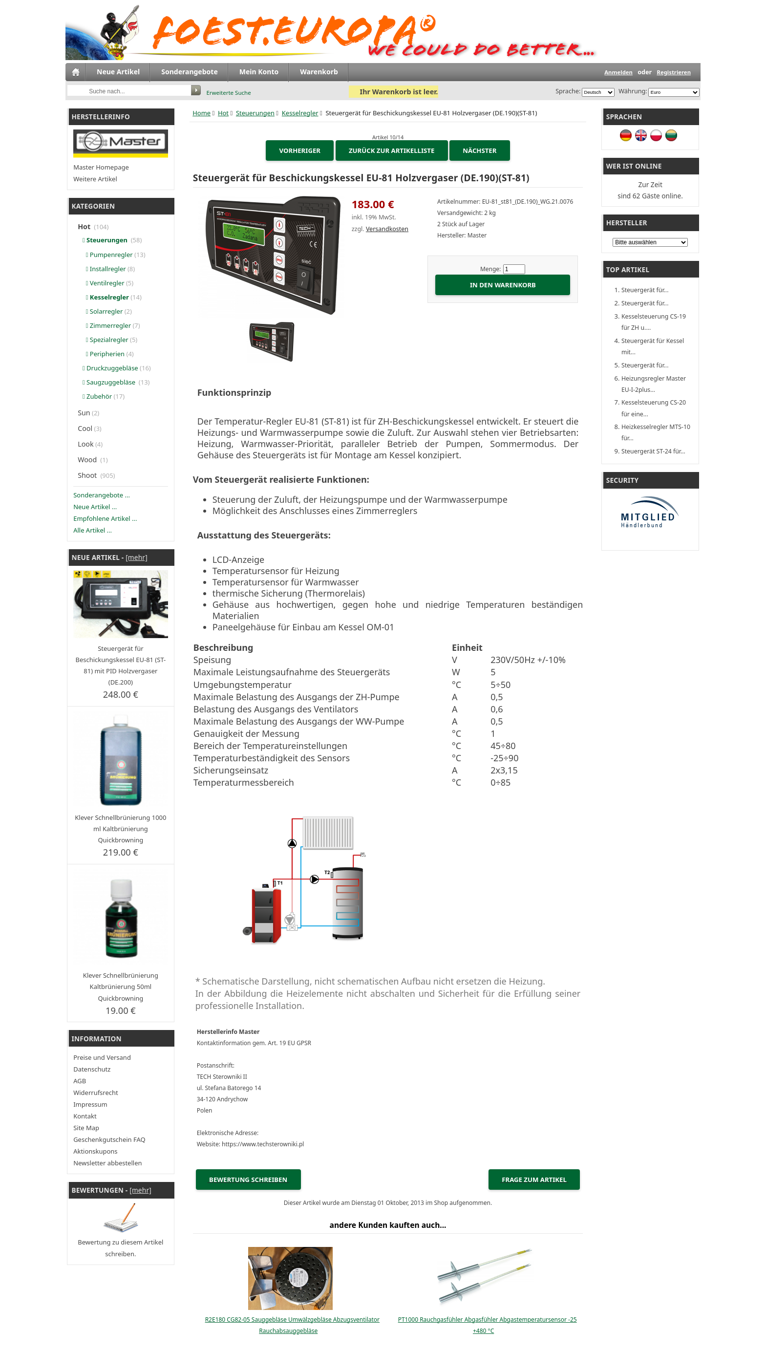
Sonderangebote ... (101, 495)
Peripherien (102, 353)
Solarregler (101, 311)
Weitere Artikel (95, 178)
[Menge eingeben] (514, 269)
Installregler (102, 268)
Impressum (90, 1104)
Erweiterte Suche (228, 92)
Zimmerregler (105, 325)
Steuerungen (255, 112)
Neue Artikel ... (95, 506)
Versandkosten (387, 229)
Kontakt (85, 1116)
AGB (79, 1080)
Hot (223, 112)
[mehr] (137, 557)
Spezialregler (103, 339)
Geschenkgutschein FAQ (109, 1139)
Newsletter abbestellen (107, 1163)
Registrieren (674, 72)
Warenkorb (319, 71)
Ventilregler (101, 283)
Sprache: (567, 90)
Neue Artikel (118, 71)
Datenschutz (91, 1069)
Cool (85, 428)
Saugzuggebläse (108, 382)
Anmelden (618, 72)
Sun (84, 412)
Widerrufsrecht (95, 1092)
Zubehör (95, 396)
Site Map (86, 1127)
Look (85, 444)
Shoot (88, 475)
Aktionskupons (95, 1151)
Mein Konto (258, 71)
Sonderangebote (189, 71)
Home (201, 112)
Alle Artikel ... (92, 530)
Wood (88, 459)
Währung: (631, 90)
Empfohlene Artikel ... (105, 518)
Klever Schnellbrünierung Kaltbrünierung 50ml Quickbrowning (120, 986)
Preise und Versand (102, 1057)
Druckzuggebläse (108, 368)
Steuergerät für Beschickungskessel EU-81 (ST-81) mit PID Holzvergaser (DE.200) (120, 665)
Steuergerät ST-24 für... (653, 451)
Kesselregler (300, 112)
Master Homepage (101, 167)
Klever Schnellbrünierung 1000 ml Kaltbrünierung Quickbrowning (120, 828)
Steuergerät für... (645, 290)
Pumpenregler (105, 254)
